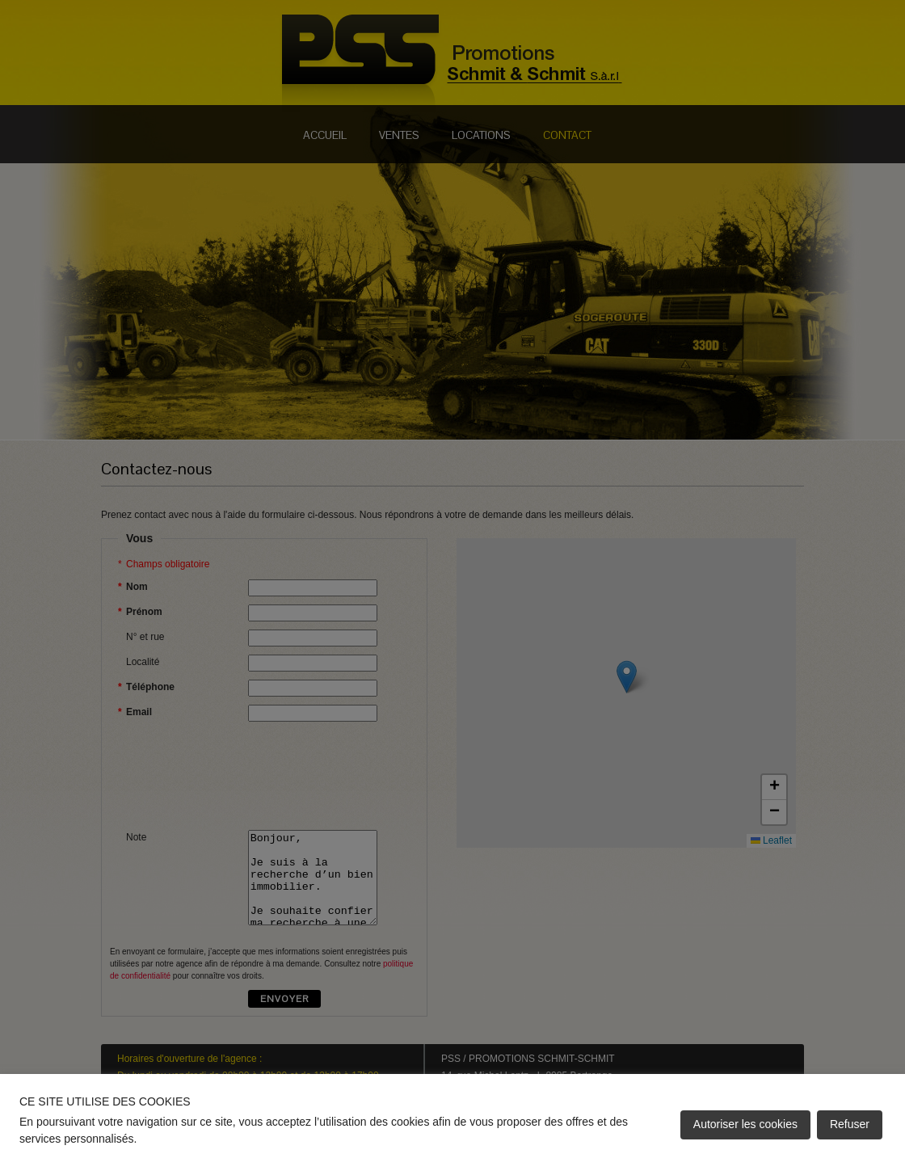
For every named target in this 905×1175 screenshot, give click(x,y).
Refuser (849, 1124)
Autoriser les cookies (745, 1124)
